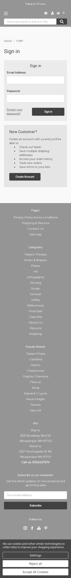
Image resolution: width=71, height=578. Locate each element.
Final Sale (35, 311)
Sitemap (36, 234)
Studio (35, 288)
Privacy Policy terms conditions (35, 217)
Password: (13, 91)
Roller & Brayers (35, 260)
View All (35, 410)
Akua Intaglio (35, 399)
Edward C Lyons (35, 393)
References (35, 305)
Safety (35, 300)
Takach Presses (35, 254)
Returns (35, 328)
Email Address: (16, 72)
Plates (35, 266)
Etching (35, 283)
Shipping (35, 334)
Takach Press (35, 353)
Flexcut (35, 382)
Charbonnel (35, 370)
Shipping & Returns (35, 223)
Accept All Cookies (35, 572)
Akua (35, 387)
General (35, 294)
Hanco (35, 365)
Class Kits (35, 317)
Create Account (25, 176)
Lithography (35, 277)
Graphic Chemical (35, 376)
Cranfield (35, 359)
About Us (35, 322)
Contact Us (35, 228)
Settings (35, 555)
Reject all (35, 564)
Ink (35, 271)
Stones (36, 405)
